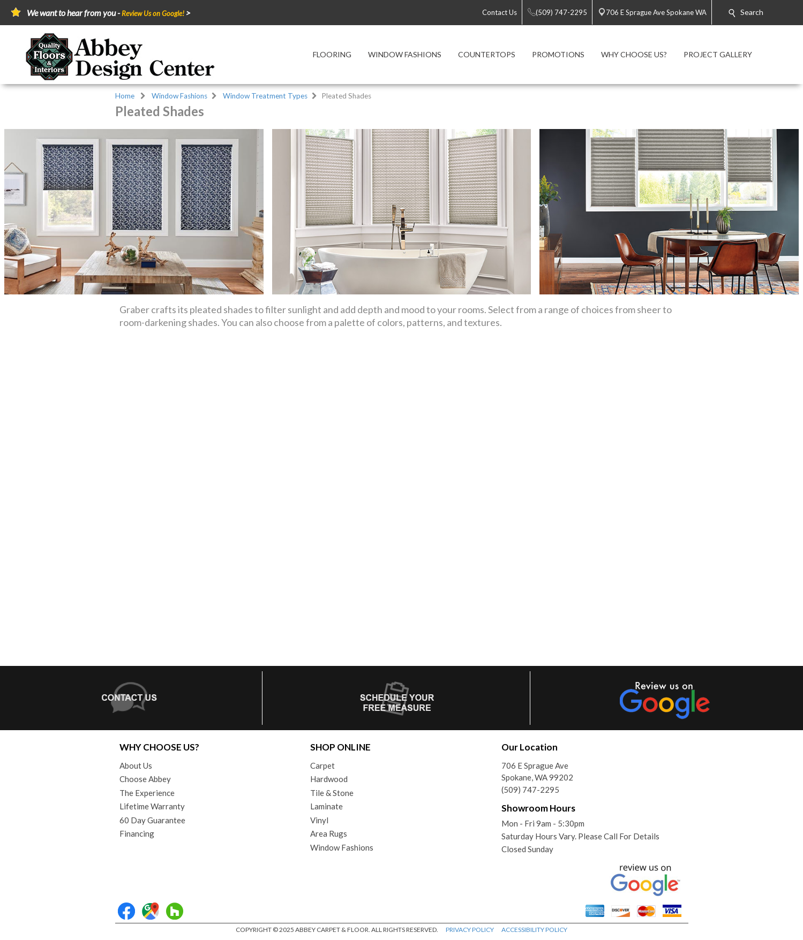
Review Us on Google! (153, 13)
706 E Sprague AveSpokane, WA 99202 (537, 772)
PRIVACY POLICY (470, 930)
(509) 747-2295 (530, 789)
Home (124, 96)
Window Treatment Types (265, 96)
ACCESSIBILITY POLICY (534, 930)
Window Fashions (179, 96)
